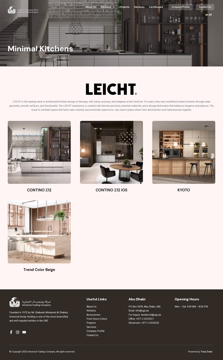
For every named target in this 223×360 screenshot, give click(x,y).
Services (139, 7)
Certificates (156, 7)
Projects (124, 7)
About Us (90, 7)
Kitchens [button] (108, 7)
